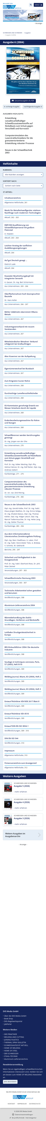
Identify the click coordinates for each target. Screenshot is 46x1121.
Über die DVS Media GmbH (15, 1016)
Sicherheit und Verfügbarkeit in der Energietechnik (20, 558)
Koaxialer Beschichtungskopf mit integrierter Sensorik (19, 277)
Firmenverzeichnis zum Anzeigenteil (21, 763)
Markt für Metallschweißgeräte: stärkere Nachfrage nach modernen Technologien (23, 211)
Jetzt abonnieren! (10, 1081)
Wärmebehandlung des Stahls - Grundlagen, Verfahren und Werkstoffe (22, 618)
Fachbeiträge (10, 474)
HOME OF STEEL (10, 1050)
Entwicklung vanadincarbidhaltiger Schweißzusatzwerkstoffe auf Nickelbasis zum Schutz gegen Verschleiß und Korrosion (19, 123)
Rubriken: (7, 170)
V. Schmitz (9, 545)
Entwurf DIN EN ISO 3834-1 (17, 726)
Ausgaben (27, 33)
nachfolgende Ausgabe (33, 106)
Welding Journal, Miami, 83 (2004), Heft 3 (23, 689)
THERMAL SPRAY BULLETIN (15, 1042)
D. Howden (9, 234)
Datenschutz (34, 1104)
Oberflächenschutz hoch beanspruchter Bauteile (22, 295)
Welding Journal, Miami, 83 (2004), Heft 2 (23, 676)
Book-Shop (8, 1018)
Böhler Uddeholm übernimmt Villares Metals (21, 313)
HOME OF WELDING (12, 1048)
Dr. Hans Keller (11, 300)
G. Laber (29, 540)
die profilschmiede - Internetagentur (24, 1118)
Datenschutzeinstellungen (24, 1115)
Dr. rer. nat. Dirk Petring (14, 493)
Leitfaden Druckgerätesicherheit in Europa (20, 633)
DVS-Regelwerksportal (13, 1021)
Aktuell (7, 217)
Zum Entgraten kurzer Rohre (17, 381)
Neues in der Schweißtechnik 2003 (18, 151)
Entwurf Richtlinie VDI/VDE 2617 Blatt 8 (22, 701)
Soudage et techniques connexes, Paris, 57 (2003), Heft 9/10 (22, 663)
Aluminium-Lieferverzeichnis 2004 (20, 605)
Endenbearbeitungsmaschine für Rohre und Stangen (22, 421)
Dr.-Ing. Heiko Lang (32, 519)
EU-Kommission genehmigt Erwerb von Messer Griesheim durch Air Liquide (22, 406)
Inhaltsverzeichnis (13, 198)
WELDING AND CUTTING (14, 1037)
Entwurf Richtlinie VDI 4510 (17, 713)
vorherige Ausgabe (11, 106)
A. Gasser (8, 282)
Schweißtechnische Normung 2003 (20, 578)
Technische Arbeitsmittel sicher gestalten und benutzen (23, 591)
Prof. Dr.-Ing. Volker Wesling (16, 464)
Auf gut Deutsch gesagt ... (16, 260)
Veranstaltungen (11, 570)
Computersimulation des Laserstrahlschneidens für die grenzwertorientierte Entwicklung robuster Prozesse (19, 139)
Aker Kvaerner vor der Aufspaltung (20, 356)
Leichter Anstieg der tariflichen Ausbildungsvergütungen (18, 246)
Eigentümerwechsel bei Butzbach (19, 368)
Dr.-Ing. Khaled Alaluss (14, 514)
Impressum (9, 750)
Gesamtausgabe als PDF (23, 100)
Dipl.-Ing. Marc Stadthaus (15, 540)
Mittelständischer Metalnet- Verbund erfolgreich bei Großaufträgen (21, 342)
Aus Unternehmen (12, 286)
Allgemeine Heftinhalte (14, 202)
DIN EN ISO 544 (11, 738)
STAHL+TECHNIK (11, 1056)
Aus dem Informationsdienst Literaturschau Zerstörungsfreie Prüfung (22, 535)
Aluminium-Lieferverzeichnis (16, 1059)
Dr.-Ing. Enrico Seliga (31, 511)
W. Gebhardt (19, 545)
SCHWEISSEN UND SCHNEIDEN (12, 33)
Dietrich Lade (10, 264)
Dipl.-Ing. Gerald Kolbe (14, 508)
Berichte (8, 549)
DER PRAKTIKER (10, 1034)
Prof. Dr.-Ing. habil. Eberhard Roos (19, 563)
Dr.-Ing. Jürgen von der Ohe (16, 441)
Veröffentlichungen (12, 597)
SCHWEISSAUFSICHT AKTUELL (16, 1045)
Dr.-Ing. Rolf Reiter (25, 467)
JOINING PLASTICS (11, 1040)
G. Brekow (36, 543)
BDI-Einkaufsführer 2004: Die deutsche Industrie (22, 648)
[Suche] (31, 5)
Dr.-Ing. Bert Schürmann (23, 282)
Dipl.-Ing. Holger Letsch (20, 516)
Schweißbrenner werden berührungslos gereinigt (22, 436)
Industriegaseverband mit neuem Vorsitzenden (19, 327)
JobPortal (8, 1024)
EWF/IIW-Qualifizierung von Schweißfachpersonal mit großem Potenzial (19, 227)
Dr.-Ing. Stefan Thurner (14, 522)
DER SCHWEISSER (11, 1053)
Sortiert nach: (10, 181)
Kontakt (11, 1104)
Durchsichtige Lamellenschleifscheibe (21, 393)
